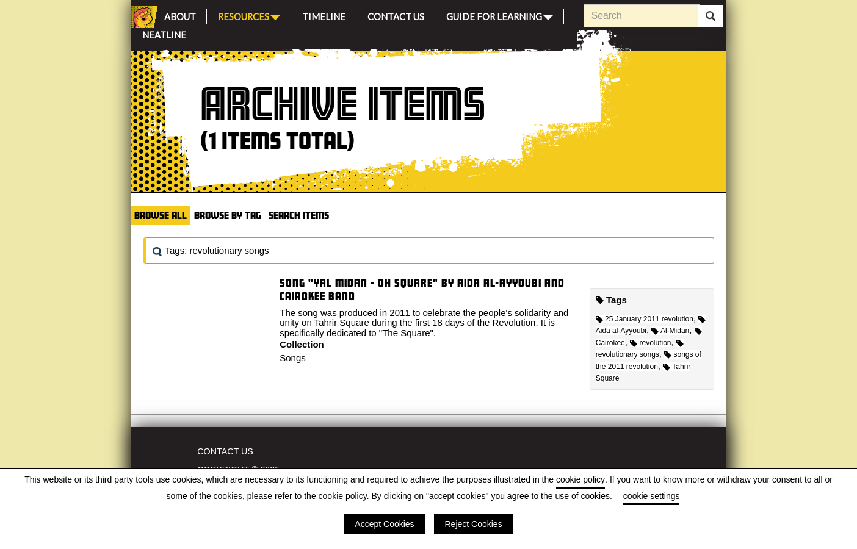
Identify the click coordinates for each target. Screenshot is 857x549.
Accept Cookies (384, 524)
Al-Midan (670, 330)
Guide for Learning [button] (499, 15)
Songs (293, 358)
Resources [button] (249, 15)
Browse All (160, 215)
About (180, 15)
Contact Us (395, 15)
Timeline (323, 15)
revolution (650, 343)
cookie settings (651, 496)
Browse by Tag (227, 215)
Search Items (299, 215)
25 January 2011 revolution (644, 319)
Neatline (164, 33)
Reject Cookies (473, 524)
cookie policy (580, 479)
